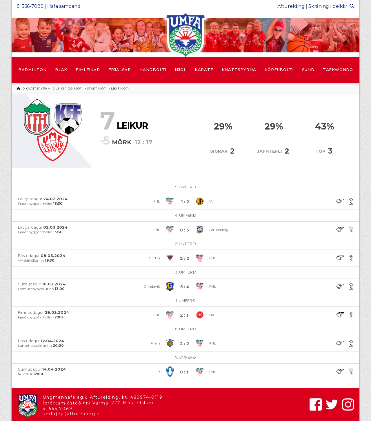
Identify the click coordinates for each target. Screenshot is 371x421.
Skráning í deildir (327, 6)
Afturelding (291, 6)
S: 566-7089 (30, 6)
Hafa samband (64, 6)
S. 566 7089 (57, 408)
